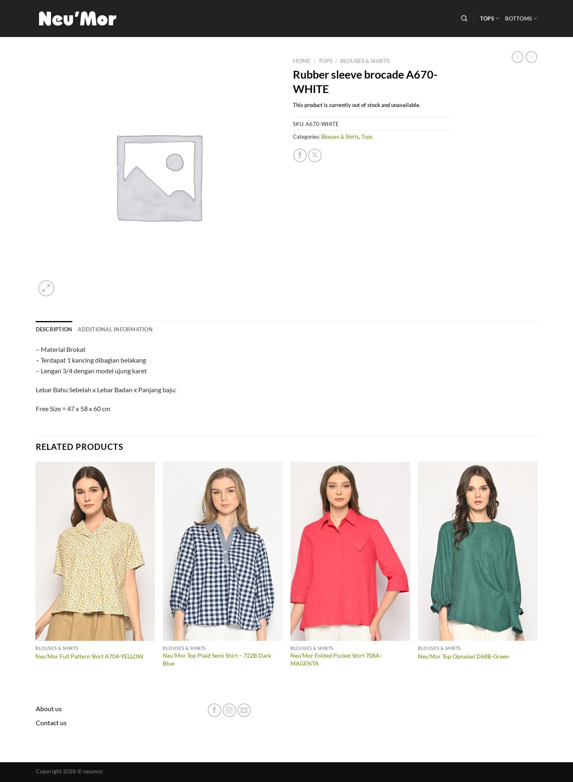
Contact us (51, 722)
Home (302, 61)
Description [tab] (54, 329)
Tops (489, 18)
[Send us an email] (244, 710)
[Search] (464, 18)
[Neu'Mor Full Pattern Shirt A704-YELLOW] (95, 551)
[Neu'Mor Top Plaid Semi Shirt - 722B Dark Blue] (222, 551)
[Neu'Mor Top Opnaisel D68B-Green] (477, 551)
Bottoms (521, 18)
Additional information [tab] (115, 329)
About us (49, 708)
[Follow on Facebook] (214, 710)
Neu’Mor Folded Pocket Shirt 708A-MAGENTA (336, 659)
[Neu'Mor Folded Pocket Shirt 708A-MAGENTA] (350, 551)
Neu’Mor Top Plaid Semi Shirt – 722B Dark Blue (217, 659)
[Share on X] (315, 155)
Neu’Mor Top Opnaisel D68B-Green (463, 656)
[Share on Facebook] (300, 155)
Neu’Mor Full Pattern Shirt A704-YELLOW (89, 656)
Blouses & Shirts (365, 61)
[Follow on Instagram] (229, 710)
